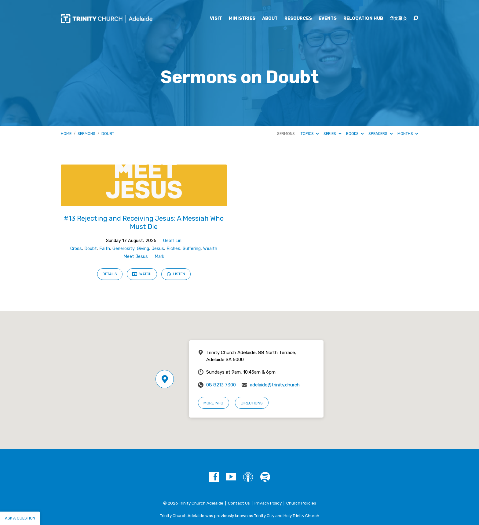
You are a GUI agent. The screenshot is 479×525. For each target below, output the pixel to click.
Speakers (380, 133)
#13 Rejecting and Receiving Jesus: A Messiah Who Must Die (144, 222)
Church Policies (301, 503)
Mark (159, 256)
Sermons (86, 133)
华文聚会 (398, 18)
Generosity (123, 248)
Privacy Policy (268, 503)
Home (66, 133)
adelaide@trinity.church (275, 385)
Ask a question (20, 518)
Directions (252, 403)
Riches (173, 248)
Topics (310, 133)
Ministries (242, 18)
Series (332, 133)
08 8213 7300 (221, 385)
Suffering (192, 248)
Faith (104, 248)
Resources (298, 18)
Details (110, 274)
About (270, 18)
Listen (176, 274)
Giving (143, 248)
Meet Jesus (135, 256)
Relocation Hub (363, 18)
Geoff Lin (172, 240)
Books (355, 133)
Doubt (107, 133)
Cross (76, 248)
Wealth (210, 248)
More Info (213, 403)
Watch (142, 274)
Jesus (158, 248)
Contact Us (239, 503)
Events (328, 18)
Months (407, 133)
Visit (216, 18)
